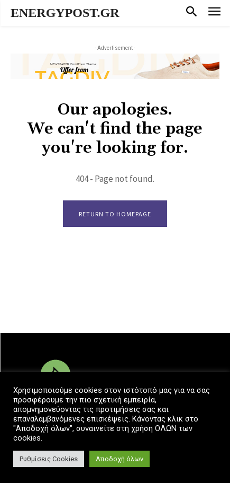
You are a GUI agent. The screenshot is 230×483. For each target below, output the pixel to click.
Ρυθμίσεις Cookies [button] (49, 459)
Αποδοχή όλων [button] (119, 459)
